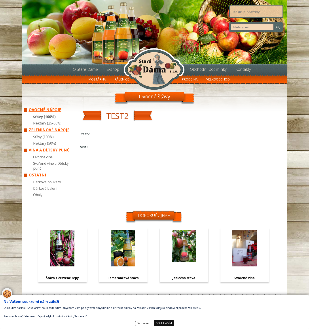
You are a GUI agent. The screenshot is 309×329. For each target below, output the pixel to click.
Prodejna (190, 79)
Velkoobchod (218, 79)
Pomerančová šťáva (123, 278)
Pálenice (121, 79)
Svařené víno (244, 278)
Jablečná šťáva (183, 278)
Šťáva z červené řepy (62, 278)
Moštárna (97, 79)
